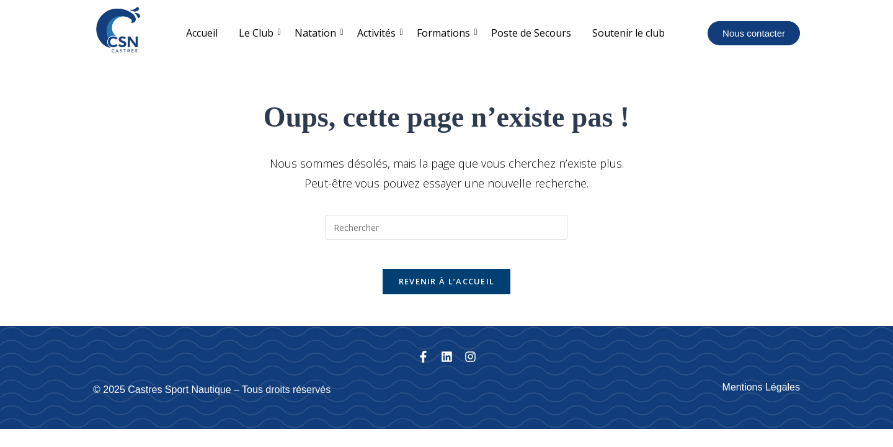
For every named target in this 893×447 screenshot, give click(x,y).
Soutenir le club (628, 33)
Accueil (202, 33)
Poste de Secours (531, 33)
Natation (317, 33)
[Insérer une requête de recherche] (446, 227)
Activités (378, 33)
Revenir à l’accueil (447, 290)
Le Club (258, 33)
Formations (445, 33)
